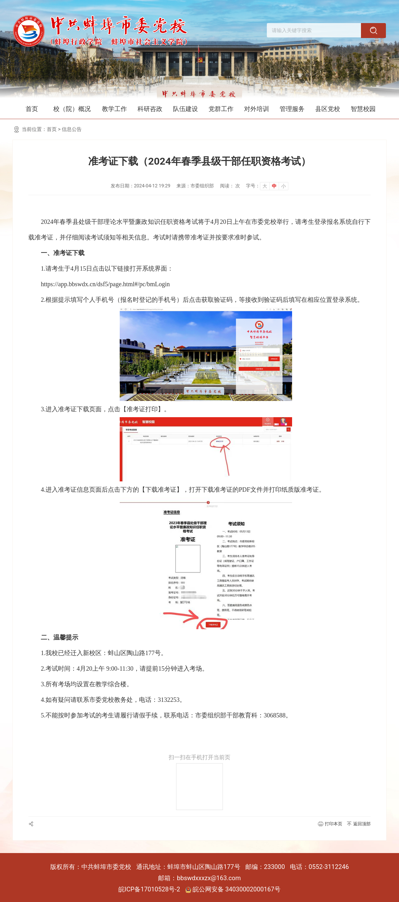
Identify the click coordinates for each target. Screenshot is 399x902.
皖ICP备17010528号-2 (149, 889)
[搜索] (374, 32)
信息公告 (72, 129)
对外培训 (256, 109)
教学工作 (114, 109)
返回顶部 (362, 823)
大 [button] (264, 186)
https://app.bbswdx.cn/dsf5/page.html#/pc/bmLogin (105, 284)
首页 (32, 109)
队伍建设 (185, 109)
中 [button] (274, 186)
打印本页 (333, 823)
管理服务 (292, 109)
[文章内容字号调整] (267, 186)
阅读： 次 (230, 186)
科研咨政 (149, 109)
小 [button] (283, 186)
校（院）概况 (72, 109)
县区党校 (327, 109)
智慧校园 (363, 109)
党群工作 (221, 109)
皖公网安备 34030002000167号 (233, 889)
